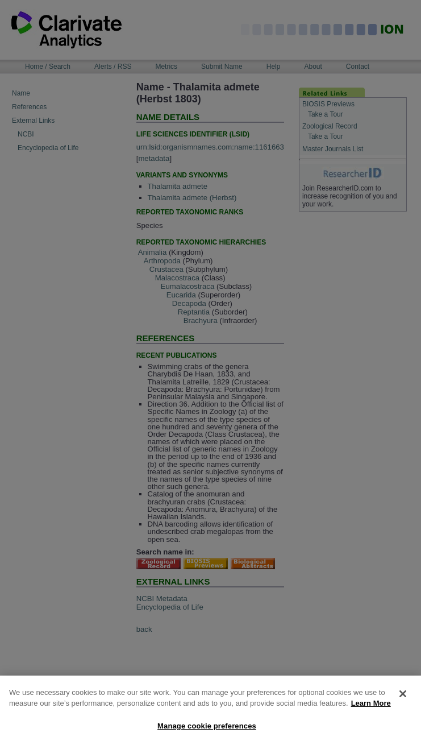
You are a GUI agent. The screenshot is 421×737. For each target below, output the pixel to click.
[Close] (402, 698)
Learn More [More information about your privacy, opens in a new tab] (371, 707)
